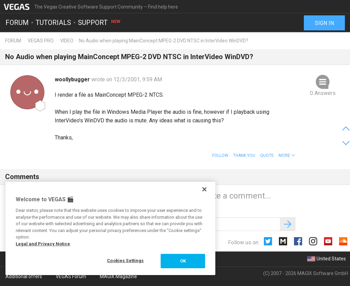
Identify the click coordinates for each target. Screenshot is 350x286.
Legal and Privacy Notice (43, 243)
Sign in (324, 23)
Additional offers (23, 276)
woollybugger (73, 79)
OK (183, 260)
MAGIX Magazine (118, 276)
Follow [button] (220, 155)
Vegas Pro (41, 40)
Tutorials (53, 22)
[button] (287, 155)
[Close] (204, 189)
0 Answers (323, 93)
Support (99, 22)
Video (66, 40)
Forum (17, 22)
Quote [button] (267, 155)
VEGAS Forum (71, 276)
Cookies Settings (125, 260)
